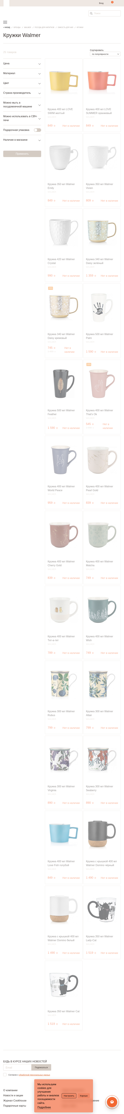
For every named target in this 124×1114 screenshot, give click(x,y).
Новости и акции (13, 1095)
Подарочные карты (14, 1105)
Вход (101, 3)
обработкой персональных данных (34, 1075)
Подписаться (41, 1067)
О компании (10, 1090)
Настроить (69, 1096)
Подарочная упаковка (20, 130)
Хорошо (84, 1096)
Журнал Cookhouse (14, 1100)
